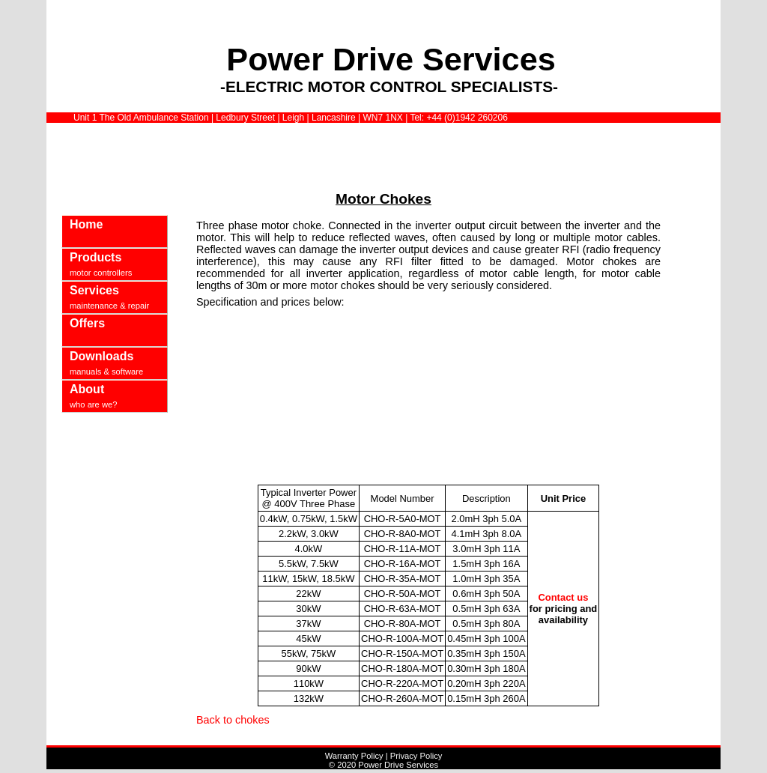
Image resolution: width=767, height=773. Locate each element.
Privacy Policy (416, 755)
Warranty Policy (354, 755)
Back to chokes (233, 720)
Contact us (563, 597)
